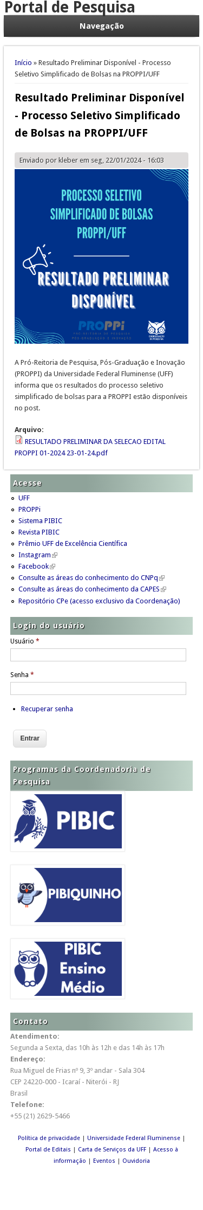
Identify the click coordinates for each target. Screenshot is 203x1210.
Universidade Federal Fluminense (133, 1138)
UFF (24, 498)
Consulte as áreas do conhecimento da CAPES (92, 589)
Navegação (102, 26)
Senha (22, 675)
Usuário (25, 641)
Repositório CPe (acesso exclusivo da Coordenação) (99, 601)
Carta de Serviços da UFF (112, 1149)
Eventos (104, 1160)
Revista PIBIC (39, 532)
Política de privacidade (49, 1138)
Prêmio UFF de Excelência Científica (72, 543)
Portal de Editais (48, 1149)
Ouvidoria (136, 1160)
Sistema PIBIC (40, 521)
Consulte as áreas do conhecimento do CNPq (91, 578)
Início (23, 63)
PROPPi (29, 509)
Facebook (36, 566)
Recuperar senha (47, 709)
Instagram (37, 555)
